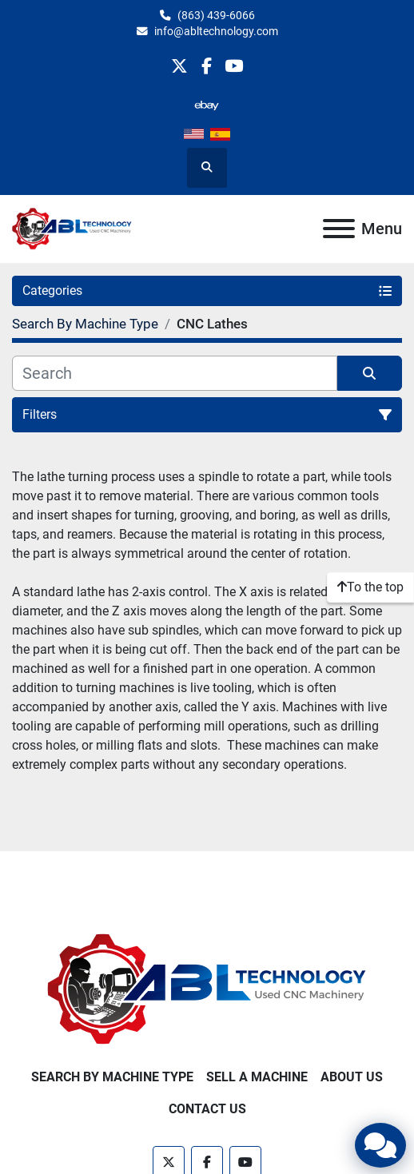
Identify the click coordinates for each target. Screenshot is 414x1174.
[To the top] (370, 587)
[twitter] (179, 66)
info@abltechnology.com (216, 31)
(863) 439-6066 (216, 15)
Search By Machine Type (112, 1076)
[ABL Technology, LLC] (207, 989)
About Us (351, 1076)
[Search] (174, 373)
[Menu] (339, 228)
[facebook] (206, 66)
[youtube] (234, 66)
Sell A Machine (257, 1076)
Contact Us (207, 1108)
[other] (206, 105)
